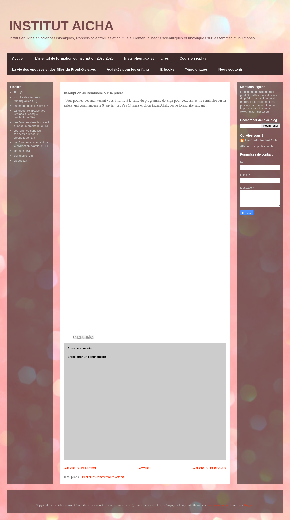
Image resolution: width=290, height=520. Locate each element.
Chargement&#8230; (135, 222)
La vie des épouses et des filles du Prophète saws (54, 69)
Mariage (19, 150)
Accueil (18, 58)
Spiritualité (20, 155)
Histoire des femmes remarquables (27, 99)
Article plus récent (80, 468)
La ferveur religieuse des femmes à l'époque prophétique (29, 114)
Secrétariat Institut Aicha (261, 140)
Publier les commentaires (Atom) (103, 477)
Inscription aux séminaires (146, 58)
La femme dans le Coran (29, 105)
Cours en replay (193, 58)
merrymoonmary (218, 505)
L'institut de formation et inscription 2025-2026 (74, 58)
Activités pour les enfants (128, 69)
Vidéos (18, 160)
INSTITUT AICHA (61, 25)
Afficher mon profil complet (257, 146)
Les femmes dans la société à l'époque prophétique (31, 124)
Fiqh (16, 92)
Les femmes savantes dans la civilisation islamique (31, 144)
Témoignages (196, 69)
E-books (167, 69)
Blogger (249, 505)
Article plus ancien (209, 468)
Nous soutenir (230, 69)
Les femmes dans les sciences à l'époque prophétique (27, 134)
